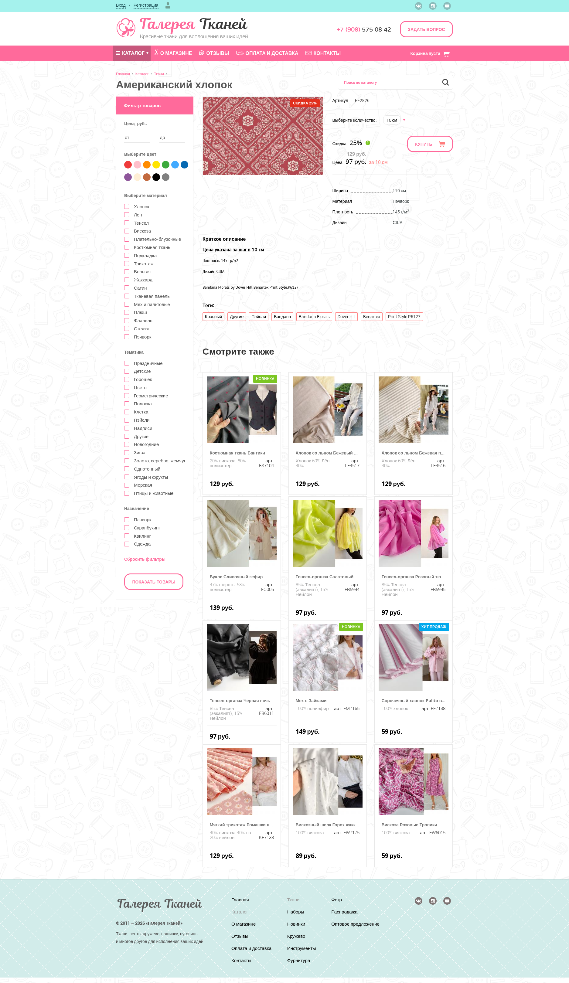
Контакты (323, 53)
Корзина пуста (430, 53)
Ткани (159, 73)
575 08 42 (363, 29)
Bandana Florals (314, 316)
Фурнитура (299, 960)
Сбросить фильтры (144, 559)
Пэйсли (258, 316)
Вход (121, 5)
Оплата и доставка (267, 53)
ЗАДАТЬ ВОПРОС (426, 29)
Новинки (296, 923)
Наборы (296, 911)
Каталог (130, 53)
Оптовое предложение (347, 926)
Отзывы (214, 53)
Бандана (282, 316)
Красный (213, 316)
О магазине (173, 52)
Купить (423, 144)
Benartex (371, 316)
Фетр (337, 899)
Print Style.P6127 (404, 316)
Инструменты (302, 948)
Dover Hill (346, 316)
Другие (237, 316)
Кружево (296, 936)
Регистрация (146, 5)
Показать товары (153, 582)
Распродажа (345, 911)
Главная (123, 73)
